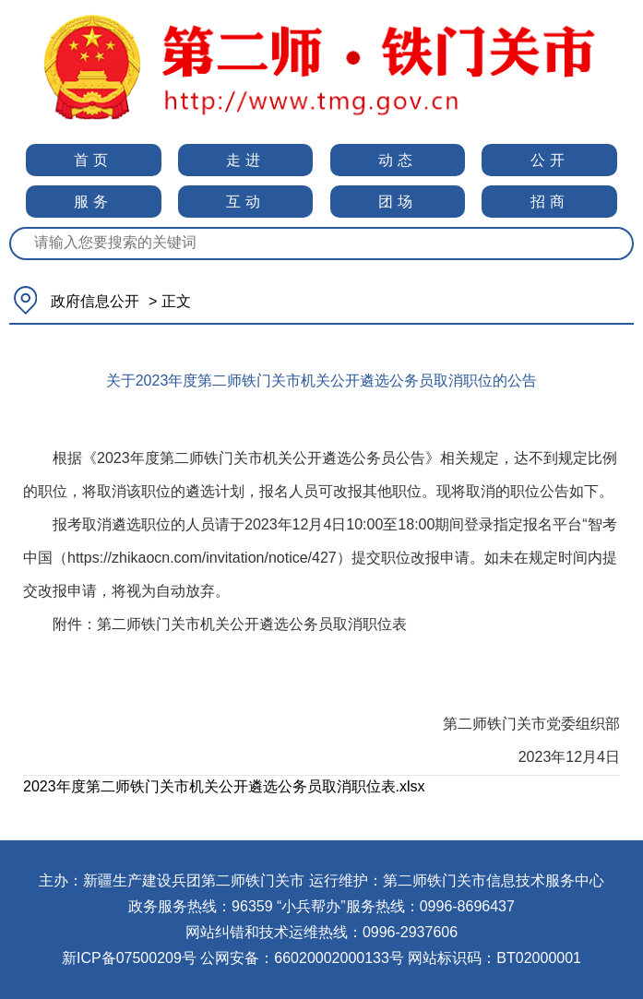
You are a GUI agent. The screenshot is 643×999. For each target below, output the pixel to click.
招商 (549, 201)
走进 (245, 160)
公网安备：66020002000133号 (302, 958)
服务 (93, 201)
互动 (245, 201)
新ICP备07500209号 (129, 958)
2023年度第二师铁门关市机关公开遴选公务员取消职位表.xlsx (224, 786)
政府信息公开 (95, 301)
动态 (397, 160)
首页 (93, 160)
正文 (176, 301)
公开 (549, 160)
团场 (397, 201)
